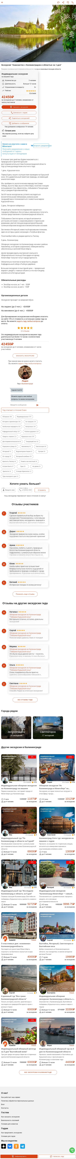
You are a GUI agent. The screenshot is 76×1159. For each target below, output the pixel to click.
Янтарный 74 (7, 451)
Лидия (25, 381)
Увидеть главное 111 (9, 436)
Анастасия (51, 835)
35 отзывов (67, 887)
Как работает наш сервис (10, 1097)
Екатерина (51, 993)
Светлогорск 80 (41, 446)
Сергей (50, 940)
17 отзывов (67, 835)
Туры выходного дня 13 (10, 476)
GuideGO (12, 940)
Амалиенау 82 (26, 446)
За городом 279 (30, 421)
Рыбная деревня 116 (31, 431)
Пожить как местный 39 (29, 461)
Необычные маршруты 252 (11, 426)
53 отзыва (65, 782)
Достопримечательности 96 (11, 441)
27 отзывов (29, 835)
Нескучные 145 (30, 426)
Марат (49, 1045)
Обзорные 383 (7, 416)
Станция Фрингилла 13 (23, 471)
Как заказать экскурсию (10, 1117)
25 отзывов (27, 782)
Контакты (5, 1108)
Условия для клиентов (9, 1124)
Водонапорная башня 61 (24, 451)
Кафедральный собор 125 (11, 431)
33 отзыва (27, 887)
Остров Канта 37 (7, 466)
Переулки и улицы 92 (9, 446)
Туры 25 (22, 466)
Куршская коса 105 (27, 436)
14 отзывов (67, 940)
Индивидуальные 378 (24, 416)
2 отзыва (30, 993)
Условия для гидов (8, 1136)
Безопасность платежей (10, 1120)
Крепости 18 (7, 471)
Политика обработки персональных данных (17, 1101)
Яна (10, 782)
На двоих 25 (36, 466)
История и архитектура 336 (11, 421)
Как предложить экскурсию (11, 1133)
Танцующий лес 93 (32, 441)
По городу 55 (6, 456)
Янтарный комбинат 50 (24, 456)
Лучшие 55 (41, 451)
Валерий (50, 887)
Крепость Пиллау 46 (9, 461)
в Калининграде (26, 384)
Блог (3, 1104)
